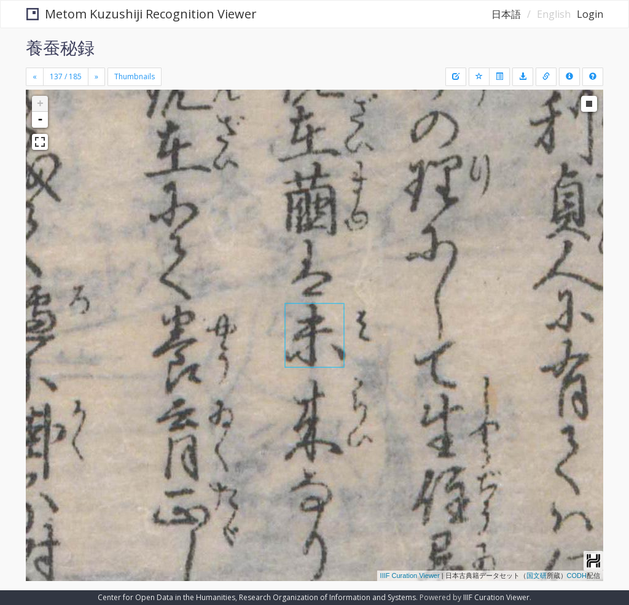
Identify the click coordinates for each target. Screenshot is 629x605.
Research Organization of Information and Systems (327, 597)
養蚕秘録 (60, 47)
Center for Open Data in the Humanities (166, 597)
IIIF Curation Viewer (410, 575)
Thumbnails (134, 76)
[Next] (96, 77)
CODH (577, 575)
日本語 (506, 14)
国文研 (536, 575)
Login (590, 14)
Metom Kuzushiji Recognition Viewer (141, 14)
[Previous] (35, 77)
